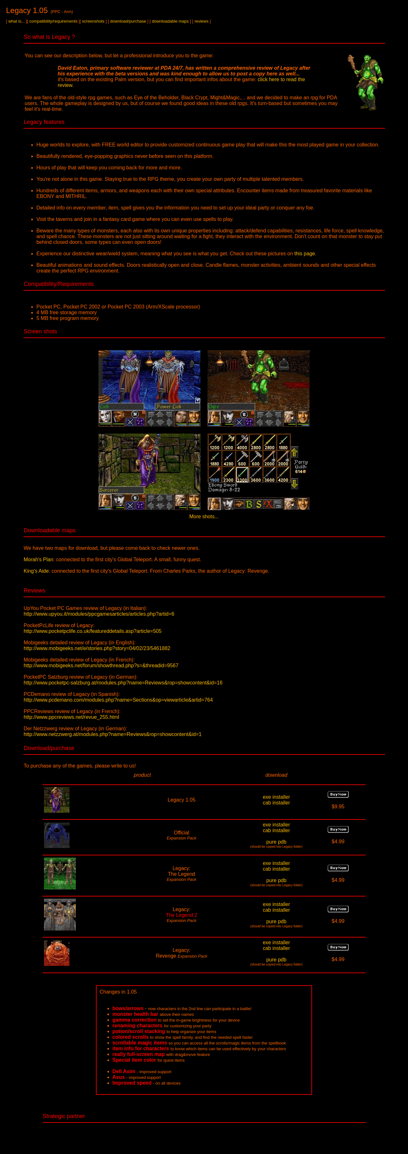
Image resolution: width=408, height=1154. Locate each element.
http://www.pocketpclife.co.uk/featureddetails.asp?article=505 (93, 631)
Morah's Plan (38, 559)
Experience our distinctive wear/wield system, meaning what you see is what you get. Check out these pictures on (165, 253)
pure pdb (276, 842)
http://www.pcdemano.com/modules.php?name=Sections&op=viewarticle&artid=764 (118, 700)
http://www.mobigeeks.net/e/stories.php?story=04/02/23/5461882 (97, 648)
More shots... (204, 516)
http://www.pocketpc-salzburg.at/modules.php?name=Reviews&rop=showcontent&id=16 (123, 682)
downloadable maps (170, 21)
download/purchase (128, 21)
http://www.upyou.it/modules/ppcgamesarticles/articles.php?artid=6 (99, 614)
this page (305, 253)
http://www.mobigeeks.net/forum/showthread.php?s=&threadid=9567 (101, 665)
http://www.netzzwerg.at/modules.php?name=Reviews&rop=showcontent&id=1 (112, 734)
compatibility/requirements (53, 21)
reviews (201, 21)
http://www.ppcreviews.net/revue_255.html (71, 717)
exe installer (276, 797)
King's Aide (36, 571)
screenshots (93, 21)
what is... (16, 21)
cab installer (276, 802)
